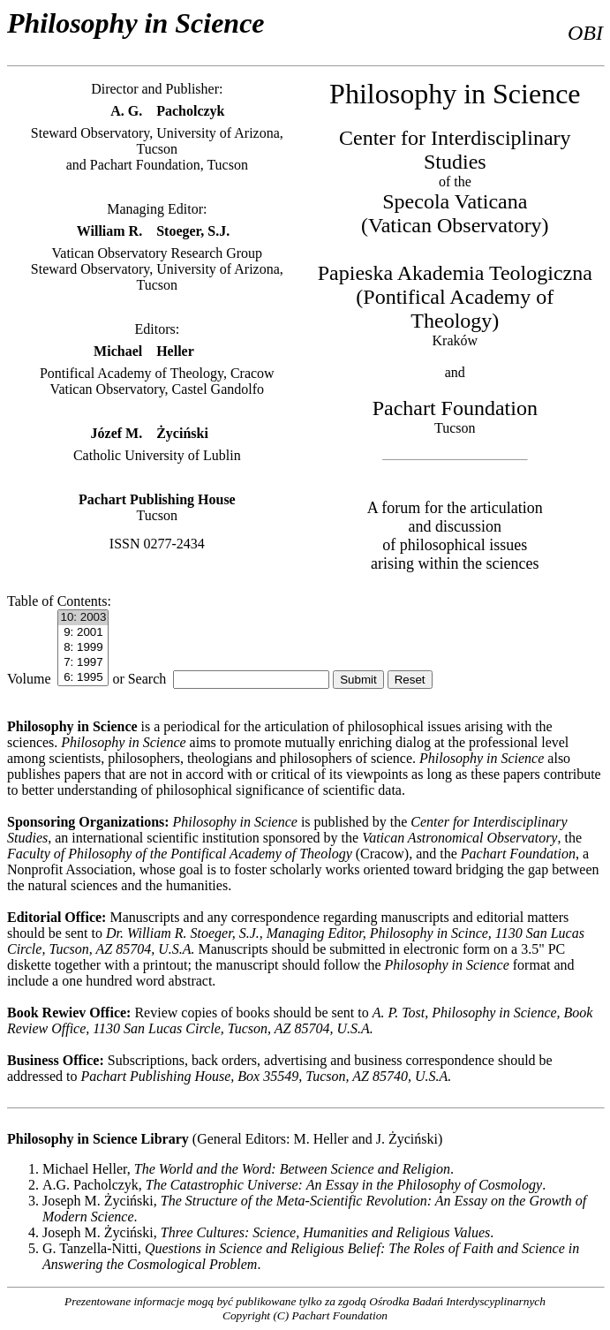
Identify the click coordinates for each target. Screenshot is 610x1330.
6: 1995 (83, 677)
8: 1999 (83, 647)
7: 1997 (83, 662)
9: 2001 (83, 632)
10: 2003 (83, 617)
